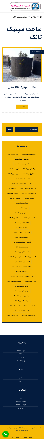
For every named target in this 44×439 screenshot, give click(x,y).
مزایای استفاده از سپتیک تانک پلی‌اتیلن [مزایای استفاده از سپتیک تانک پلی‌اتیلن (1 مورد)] (22, 276)
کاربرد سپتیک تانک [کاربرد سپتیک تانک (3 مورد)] (13, 316)
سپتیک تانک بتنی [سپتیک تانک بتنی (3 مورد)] (15, 198)
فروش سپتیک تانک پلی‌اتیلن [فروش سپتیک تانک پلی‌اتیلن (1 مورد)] (22, 233)
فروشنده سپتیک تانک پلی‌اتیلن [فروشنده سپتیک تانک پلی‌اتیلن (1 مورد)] (22, 242)
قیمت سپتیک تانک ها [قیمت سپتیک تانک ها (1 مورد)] (14, 257)
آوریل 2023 (21, 357)
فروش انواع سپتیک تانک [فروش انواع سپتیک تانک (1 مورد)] (22, 223)
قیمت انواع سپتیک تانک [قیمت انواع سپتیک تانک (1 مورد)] (22, 252)
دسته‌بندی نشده (21, 381)
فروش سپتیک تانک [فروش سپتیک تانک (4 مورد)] (21, 228)
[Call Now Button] (5, 434)
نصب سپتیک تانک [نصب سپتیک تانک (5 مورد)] (14, 306)
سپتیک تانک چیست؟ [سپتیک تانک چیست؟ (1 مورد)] (21, 208)
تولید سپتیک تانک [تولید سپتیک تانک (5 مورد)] (13, 174)
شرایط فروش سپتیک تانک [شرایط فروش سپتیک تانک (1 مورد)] (21, 213)
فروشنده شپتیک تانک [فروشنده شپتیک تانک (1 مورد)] (21, 247)
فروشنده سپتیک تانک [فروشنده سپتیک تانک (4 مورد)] (21, 237)
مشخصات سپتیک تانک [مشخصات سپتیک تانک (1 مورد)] (14, 281)
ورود (20, 398)
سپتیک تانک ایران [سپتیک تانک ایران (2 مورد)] (12, 193)
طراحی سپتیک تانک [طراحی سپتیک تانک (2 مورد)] (29, 218)
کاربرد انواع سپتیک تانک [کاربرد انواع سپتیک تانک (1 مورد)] (29, 316)
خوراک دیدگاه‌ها (20, 405)
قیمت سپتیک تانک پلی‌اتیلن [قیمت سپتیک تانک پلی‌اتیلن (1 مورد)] (22, 262)
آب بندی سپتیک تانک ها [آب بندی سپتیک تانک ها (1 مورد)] (29, 154)
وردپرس (20, 408)
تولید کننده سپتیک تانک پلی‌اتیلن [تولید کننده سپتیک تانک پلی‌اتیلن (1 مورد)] (22, 184)
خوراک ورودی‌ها (20, 401)
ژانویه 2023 (21, 361)
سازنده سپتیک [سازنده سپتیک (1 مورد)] (12, 189)
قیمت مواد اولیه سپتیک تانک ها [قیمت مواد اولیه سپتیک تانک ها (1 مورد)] (21, 267)
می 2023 (21, 354)
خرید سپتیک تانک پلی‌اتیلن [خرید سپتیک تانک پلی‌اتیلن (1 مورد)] (28, 189)
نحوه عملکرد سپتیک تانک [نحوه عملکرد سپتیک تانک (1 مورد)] (22, 301)
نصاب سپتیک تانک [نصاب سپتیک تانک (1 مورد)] (29, 306)
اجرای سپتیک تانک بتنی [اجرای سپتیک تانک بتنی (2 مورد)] (22, 164)
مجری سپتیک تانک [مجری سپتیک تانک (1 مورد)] (21, 272)
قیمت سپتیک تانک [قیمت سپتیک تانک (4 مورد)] (30, 257)
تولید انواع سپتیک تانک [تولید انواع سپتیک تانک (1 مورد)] (29, 174)
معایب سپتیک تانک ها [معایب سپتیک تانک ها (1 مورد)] (21, 286)
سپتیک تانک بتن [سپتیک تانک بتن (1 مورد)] (29, 198)
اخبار (20, 378)
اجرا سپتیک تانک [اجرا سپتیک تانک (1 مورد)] (13, 154)
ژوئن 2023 (21, 351)
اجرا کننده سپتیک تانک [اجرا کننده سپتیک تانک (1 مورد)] (22, 159)
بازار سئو (18, 430)
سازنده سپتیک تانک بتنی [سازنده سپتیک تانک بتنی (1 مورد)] (29, 193)
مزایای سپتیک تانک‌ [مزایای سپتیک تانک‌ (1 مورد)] (30, 281)
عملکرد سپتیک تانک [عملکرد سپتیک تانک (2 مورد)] (14, 218)
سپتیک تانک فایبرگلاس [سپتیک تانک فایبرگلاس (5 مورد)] (22, 203)
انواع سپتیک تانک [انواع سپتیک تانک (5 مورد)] (13, 169)
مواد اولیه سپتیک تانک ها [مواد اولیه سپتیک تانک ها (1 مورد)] (21, 296)
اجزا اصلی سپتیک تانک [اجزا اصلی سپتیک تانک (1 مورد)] (29, 169)
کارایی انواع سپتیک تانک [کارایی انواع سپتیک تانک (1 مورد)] (22, 311)
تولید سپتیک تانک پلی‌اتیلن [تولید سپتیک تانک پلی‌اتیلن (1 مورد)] (22, 179)
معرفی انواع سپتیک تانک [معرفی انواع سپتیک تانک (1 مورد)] (22, 291)
